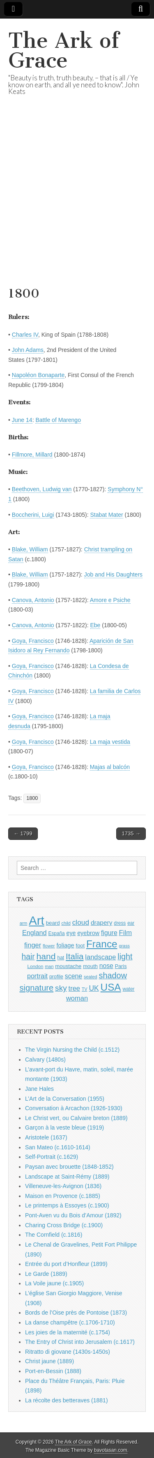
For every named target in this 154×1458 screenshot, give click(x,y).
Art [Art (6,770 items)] (36, 920)
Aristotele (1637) (46, 1137)
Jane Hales (39, 1088)
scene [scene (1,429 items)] (73, 976)
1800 (32, 798)
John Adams (28, 350)
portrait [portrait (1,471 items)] (37, 976)
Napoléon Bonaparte (38, 375)
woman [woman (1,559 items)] (77, 998)
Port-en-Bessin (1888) (53, 1371)
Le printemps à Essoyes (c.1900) (67, 1205)
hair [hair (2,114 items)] (28, 956)
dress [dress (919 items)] (120, 923)
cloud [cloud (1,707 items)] (80, 922)
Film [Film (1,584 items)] (125, 933)
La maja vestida (110, 741)
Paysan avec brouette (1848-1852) (69, 1166)
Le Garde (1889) (46, 1273)
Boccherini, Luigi (33, 514)
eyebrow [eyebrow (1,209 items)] (88, 933)
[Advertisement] (77, 201)
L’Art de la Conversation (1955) (64, 1098)
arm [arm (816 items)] (24, 923)
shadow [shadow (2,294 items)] (113, 975)
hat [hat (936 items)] (60, 958)
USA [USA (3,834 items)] (111, 987)
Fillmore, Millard (32, 454)
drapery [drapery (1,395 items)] (101, 922)
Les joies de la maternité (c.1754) (67, 1332)
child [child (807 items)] (65, 923)
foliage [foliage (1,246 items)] (65, 945)
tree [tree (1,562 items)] (74, 988)
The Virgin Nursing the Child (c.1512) (72, 1049)
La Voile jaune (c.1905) (54, 1283)
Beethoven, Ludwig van (42, 489)
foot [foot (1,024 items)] (80, 945)
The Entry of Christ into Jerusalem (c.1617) (80, 1341)
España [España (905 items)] (56, 933)
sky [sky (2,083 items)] (61, 988)
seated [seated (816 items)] (90, 976)
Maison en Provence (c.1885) (62, 1196)
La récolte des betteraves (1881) (66, 1400)
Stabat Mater (106, 514)
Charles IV (25, 334)
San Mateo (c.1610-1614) (57, 1147)
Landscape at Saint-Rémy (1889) (67, 1176)
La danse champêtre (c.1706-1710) (70, 1322)
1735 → (131, 833)
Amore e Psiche (110, 600)
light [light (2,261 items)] (124, 956)
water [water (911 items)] (128, 989)
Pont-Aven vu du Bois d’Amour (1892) (73, 1215)
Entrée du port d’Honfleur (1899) (66, 1264)
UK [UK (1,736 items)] (94, 988)
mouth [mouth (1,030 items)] (90, 966)
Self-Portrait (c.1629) (51, 1156)
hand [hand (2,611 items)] (46, 956)
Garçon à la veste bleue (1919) (64, 1127)
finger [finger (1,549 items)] (32, 945)
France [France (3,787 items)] (101, 943)
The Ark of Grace (63, 50)
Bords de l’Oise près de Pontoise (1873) (76, 1312)
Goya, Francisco (33, 641)
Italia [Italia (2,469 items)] (74, 956)
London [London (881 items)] (36, 966)
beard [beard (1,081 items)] (53, 923)
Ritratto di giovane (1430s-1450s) (67, 1351)
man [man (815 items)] (49, 966)
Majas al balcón (110, 767)
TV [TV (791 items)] (84, 989)
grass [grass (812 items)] (124, 945)
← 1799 (23, 833)
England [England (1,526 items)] (34, 932)
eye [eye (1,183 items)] (71, 933)
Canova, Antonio (33, 600)
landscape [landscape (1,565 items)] (100, 957)
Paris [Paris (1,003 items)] (121, 966)
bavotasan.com (110, 1450)
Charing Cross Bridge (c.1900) (64, 1225)
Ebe (95, 625)
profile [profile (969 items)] (56, 977)
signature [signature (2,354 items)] (37, 987)
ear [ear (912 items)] (130, 923)
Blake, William (30, 549)
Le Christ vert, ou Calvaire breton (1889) (76, 1118)
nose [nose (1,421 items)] (106, 965)
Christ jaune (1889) (49, 1361)
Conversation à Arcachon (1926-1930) (73, 1108)
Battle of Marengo (58, 420)
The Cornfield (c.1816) (53, 1234)
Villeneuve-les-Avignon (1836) (63, 1186)
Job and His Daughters (113, 574)
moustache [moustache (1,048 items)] (68, 966)
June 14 (22, 420)
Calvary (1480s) (45, 1059)
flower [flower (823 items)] (49, 945)
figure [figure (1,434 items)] (109, 932)
